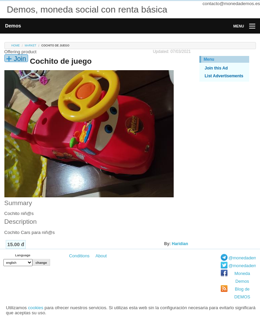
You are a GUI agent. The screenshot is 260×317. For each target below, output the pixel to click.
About (101, 255)
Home (16, 45)
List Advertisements (224, 76)
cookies (35, 307)
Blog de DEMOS (242, 292)
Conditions (79, 255)
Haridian (180, 243)
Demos (13, 25)
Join (20, 58)
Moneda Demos (242, 277)
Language (22, 255)
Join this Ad (216, 68)
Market (30, 45)
